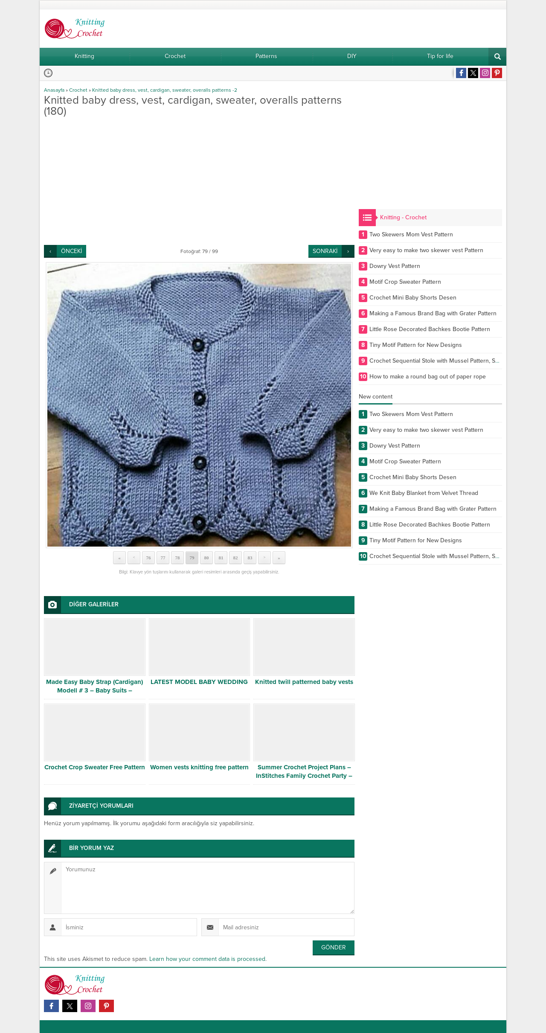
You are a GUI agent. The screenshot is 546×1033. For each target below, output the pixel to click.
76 (148, 557)
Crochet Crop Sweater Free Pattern (94, 767)
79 (192, 557)
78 (177, 557)
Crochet (78, 90)
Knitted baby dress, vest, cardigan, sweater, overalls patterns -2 (164, 90)
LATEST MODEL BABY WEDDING (199, 682)
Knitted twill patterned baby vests (304, 682)
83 (250, 557)
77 (163, 557)
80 (206, 557)
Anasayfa (54, 90)
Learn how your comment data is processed (207, 959)
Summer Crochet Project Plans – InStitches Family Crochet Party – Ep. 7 (304, 775)
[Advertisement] (199, 181)
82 (235, 557)
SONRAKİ (325, 251)
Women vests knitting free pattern (199, 767)
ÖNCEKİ (71, 251)
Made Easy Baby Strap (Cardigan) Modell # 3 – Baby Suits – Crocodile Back (94, 690)
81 (221, 557)
